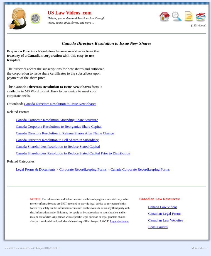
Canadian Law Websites (165, 220)
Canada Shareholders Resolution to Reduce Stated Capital (58, 146)
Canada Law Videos (162, 207)
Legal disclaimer (119, 221)
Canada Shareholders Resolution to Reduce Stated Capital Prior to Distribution (73, 153)
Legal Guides (158, 227)
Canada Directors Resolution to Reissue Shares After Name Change (65, 133)
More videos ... (200, 248)
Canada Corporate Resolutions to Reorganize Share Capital (59, 126)
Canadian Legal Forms (164, 213)
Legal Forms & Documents (35, 169)
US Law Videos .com (70, 13)
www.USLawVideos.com (18, 248)
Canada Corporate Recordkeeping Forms (140, 169)
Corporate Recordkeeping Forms (83, 169)
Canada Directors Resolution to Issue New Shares (60, 104)
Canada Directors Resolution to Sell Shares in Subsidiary (57, 140)
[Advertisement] (158, 89)
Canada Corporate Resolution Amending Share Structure (57, 120)
